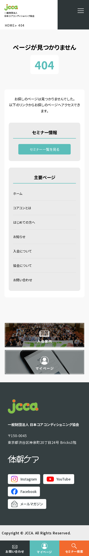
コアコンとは (22, 208)
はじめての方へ (24, 222)
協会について (22, 265)
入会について (22, 251)
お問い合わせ (22, 280)
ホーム (17, 193)
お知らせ (19, 236)
